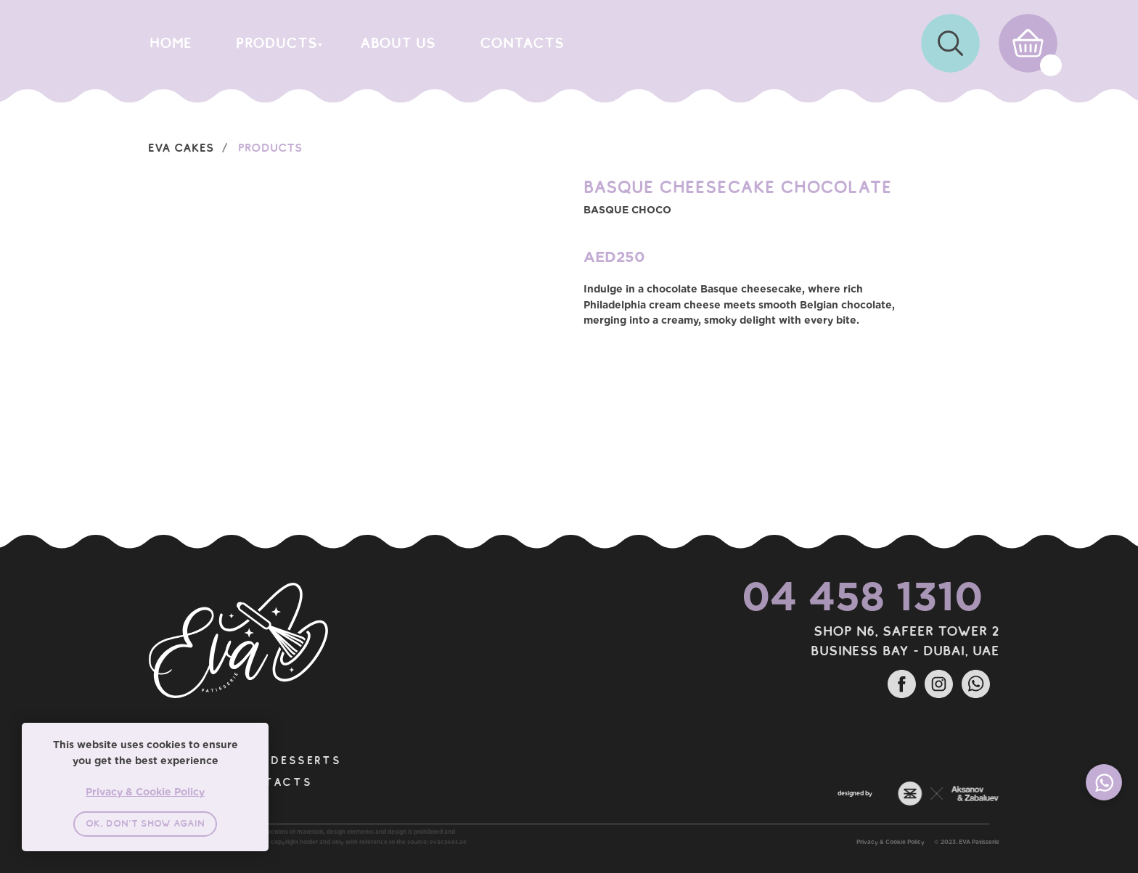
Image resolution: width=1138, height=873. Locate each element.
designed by (821, 793)
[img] (950, 43)
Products (270, 148)
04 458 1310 (828, 596)
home (171, 43)
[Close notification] (257, 733)
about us (397, 43)
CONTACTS (522, 43)
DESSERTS (272, 760)
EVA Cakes (181, 148)
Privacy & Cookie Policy (924, 841)
